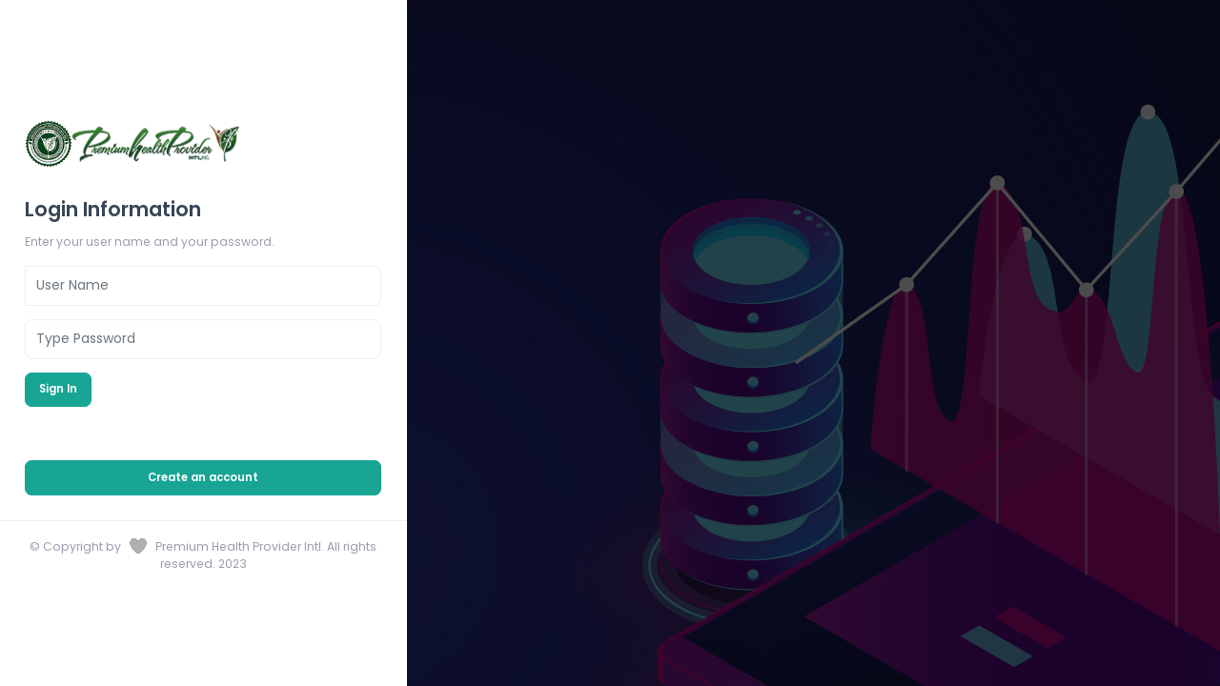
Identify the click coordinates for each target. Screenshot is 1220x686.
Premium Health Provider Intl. (241, 546)
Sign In (58, 388)
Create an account (203, 477)
